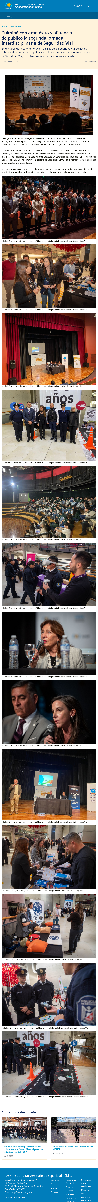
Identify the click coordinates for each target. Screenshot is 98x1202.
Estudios (55, 1180)
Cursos (54, 1184)
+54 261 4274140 (16, 1197)
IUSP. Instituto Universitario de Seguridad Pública (39, 1176)
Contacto (55, 1192)
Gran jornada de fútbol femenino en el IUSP (73, 1148)
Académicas (15, 26)
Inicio (4, 26)
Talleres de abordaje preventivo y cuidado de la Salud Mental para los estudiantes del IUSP (23, 1149)
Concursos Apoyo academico (86, 1183)
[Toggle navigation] (8, 15)
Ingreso (54, 1188)
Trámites (70, 1194)
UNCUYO (78, 6)
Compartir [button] (90, 61)
